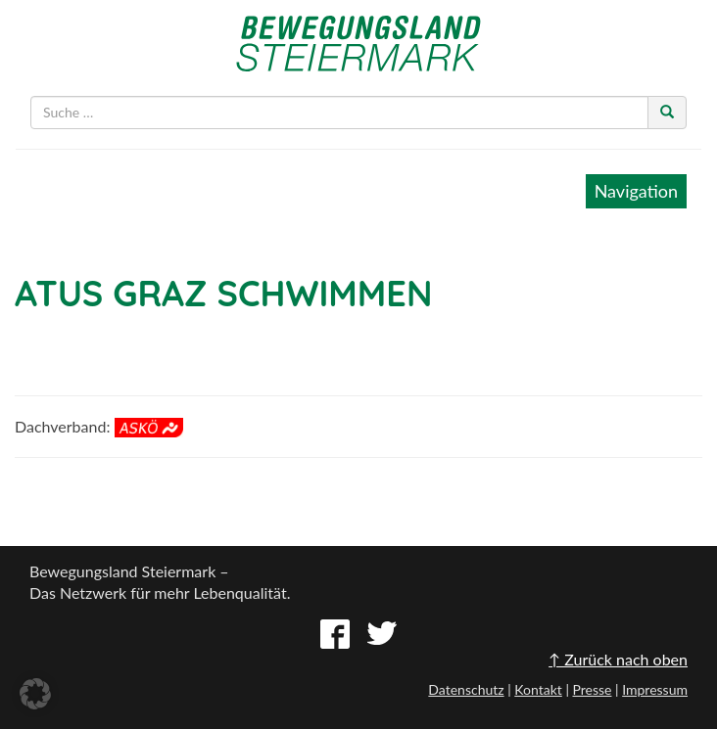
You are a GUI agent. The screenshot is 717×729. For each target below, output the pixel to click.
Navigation (636, 191)
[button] (35, 694)
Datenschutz (465, 689)
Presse (591, 689)
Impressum (655, 689)
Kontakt (538, 689)
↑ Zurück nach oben (618, 659)
